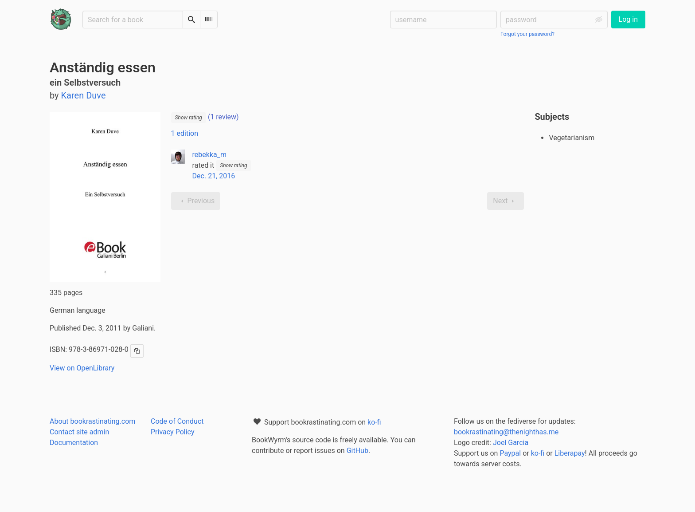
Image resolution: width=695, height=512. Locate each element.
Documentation (74, 442)
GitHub (357, 450)
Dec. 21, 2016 (213, 176)
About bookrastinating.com (92, 421)
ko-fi (374, 422)
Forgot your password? (527, 34)
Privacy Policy (173, 432)
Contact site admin (79, 432)
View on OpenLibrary (82, 368)
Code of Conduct (177, 421)
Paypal (510, 453)
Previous (196, 201)
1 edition (184, 133)
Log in (628, 19)
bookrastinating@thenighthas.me (506, 432)
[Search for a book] (132, 19)
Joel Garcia (510, 442)
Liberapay (569, 453)
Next (505, 201)
